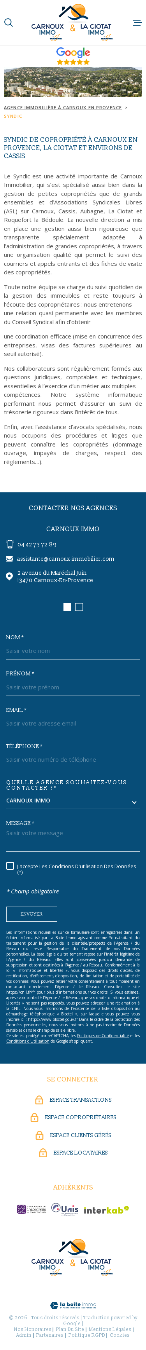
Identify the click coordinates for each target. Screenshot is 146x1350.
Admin (24, 1335)
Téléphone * (24, 746)
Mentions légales (110, 1330)
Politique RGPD (87, 1335)
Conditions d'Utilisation (27, 1041)
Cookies (120, 1335)
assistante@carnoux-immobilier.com (65, 559)
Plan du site (70, 1330)
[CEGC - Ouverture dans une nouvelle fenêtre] (31, 1209)
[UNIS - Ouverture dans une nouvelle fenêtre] (64, 1209)
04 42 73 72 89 (37, 544)
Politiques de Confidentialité (103, 1035)
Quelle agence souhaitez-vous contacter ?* (66, 785)
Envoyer (32, 914)
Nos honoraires (32, 1330)
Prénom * (20, 674)
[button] (67, 607)
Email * (16, 710)
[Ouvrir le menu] (137, 22)
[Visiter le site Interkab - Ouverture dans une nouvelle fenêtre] (106, 1210)
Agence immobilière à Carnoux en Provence (63, 107)
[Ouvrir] (8, 22)
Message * (20, 823)
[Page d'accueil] (73, 22)
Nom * (15, 637)
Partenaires (49, 1335)
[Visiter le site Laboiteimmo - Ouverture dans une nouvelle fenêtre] (73, 1305)
